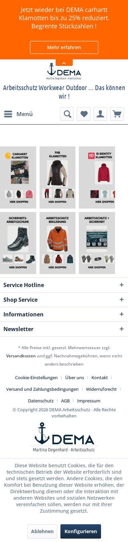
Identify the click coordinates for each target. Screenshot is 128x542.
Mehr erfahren (64, 47)
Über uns (74, 377)
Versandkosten (21, 356)
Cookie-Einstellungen (36, 377)
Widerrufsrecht (101, 389)
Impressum (88, 401)
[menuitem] (18, 114)
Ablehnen (42, 531)
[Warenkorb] (117, 114)
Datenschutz (41, 401)
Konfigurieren (81, 531)
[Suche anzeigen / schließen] (67, 114)
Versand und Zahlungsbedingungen (42, 389)
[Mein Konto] (100, 114)
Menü (18, 113)
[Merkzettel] (83, 114)
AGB (65, 401)
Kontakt (99, 377)
